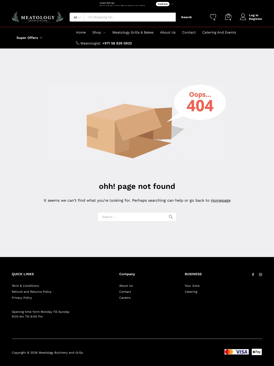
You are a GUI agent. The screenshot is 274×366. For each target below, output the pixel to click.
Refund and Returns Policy (31, 291)
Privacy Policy (22, 297)
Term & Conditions (25, 285)
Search (186, 17)
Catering (191, 291)
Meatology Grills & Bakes (132, 32)
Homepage (221, 200)
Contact (189, 32)
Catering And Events (219, 32)
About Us (168, 32)
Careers (125, 297)
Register (255, 19)
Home (81, 32)
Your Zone (192, 285)
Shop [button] (96, 32)
